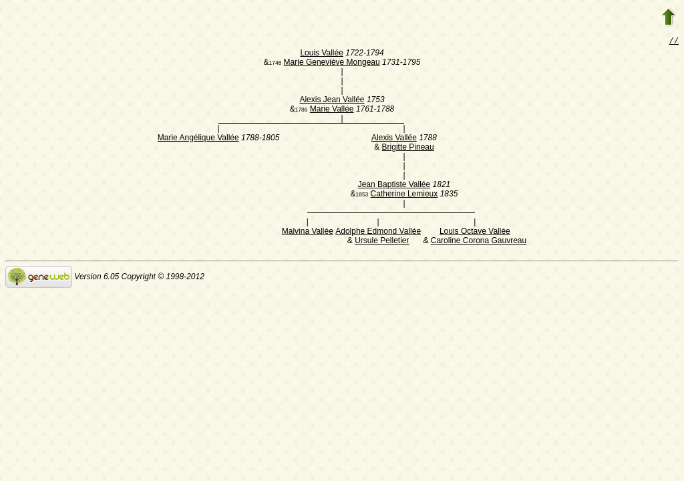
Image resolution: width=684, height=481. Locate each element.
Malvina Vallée (307, 232)
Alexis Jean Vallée (331, 101)
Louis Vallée (321, 54)
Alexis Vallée (394, 139)
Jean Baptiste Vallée (394, 185)
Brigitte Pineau (408, 148)
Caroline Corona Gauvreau (478, 242)
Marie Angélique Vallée (198, 139)
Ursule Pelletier (382, 242)
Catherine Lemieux (404, 195)
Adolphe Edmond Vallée (378, 232)
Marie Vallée (332, 110)
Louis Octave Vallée (475, 232)
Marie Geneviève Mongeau (332, 63)
